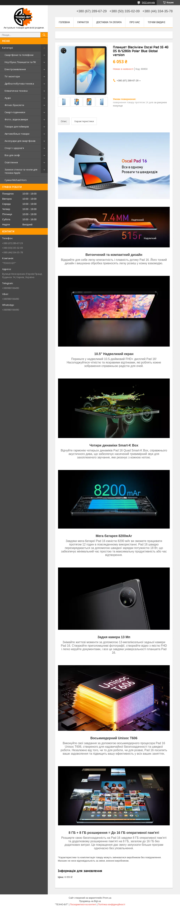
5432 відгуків (148, 2)
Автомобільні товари (17, 133)
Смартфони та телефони (19, 55)
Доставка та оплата (109, 22)
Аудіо (8, 98)
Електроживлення (15, 69)
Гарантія (83, 22)
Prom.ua (107, 898)
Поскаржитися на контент (83, 904)
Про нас (134, 22)
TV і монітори (12, 76)
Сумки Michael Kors (16, 180)
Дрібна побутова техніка (19, 83)
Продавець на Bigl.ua (90, 901)
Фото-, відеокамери (16, 119)
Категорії (7, 47)
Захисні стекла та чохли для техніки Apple (21, 171)
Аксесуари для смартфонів (20, 141)
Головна (64, 22)
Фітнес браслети (14, 105)
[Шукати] (44, 35)
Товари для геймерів (17, 126)
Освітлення (11, 162)
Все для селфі (12, 155)
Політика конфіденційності (111, 904)
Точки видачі (156, 22)
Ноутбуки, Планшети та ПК (20, 62)
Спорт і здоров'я (14, 148)
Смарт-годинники (15, 112)
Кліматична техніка (16, 90)
